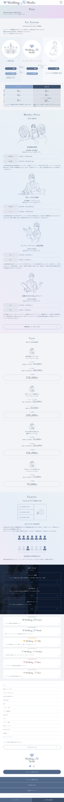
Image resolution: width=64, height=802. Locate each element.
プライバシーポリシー (8, 737)
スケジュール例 (6, 707)
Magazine (5, 714)
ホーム (4, 685)
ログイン (5, 718)
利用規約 (5, 733)
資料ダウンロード (7, 725)
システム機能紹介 (7, 711)
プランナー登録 (6, 722)
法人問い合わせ (6, 729)
